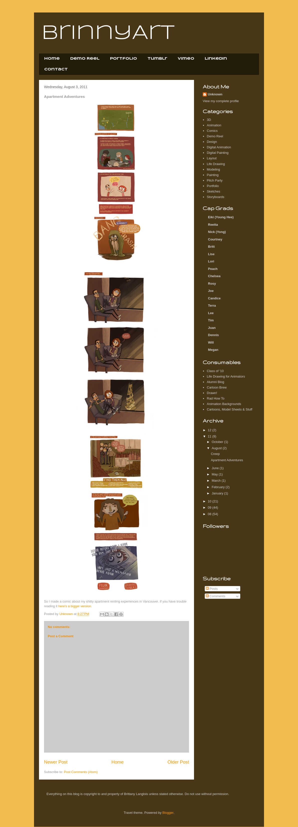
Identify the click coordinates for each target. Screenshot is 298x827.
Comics (212, 131)
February (219, 487)
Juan (212, 328)
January (218, 493)
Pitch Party (214, 180)
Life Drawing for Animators (226, 376)
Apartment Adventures (227, 460)
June (216, 468)
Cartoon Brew (216, 387)
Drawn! (212, 393)
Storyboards (215, 197)
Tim (211, 320)
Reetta (213, 224)
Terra (212, 305)
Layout (211, 158)
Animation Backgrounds (224, 404)
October (218, 442)
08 (210, 514)
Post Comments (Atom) (81, 772)
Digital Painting (217, 153)
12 (210, 430)
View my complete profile (221, 101)
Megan (213, 350)
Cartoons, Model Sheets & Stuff (229, 409)
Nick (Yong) (217, 232)
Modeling (213, 169)
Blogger (168, 813)
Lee (211, 313)
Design (212, 142)
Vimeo (186, 58)
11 (210, 436)
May (215, 474)
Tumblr (157, 58)
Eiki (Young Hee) (221, 217)
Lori (211, 261)
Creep (215, 454)
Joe (211, 291)
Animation (214, 125)
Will (211, 342)
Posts (212, 589)
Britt (211, 246)
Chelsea (214, 276)
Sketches (213, 191)
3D (209, 120)
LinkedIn (216, 58)
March (217, 480)
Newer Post (56, 762)
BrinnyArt (108, 33)
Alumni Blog (215, 382)
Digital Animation (219, 147)
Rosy (212, 283)
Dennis (213, 335)
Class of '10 (215, 371)
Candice (214, 298)
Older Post (178, 762)
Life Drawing (216, 164)
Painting (212, 175)
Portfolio (123, 58)
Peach (213, 269)
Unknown (215, 94)
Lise (211, 254)
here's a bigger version (74, 606)
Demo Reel (85, 58)
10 (210, 501)
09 (210, 507)
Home (52, 58)
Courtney (215, 239)
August (217, 448)
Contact (56, 69)
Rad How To (215, 398)
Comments (215, 596)
